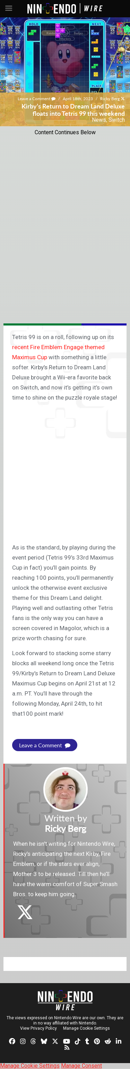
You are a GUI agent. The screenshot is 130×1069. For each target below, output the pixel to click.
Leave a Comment (36, 98)
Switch (117, 119)
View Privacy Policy (38, 1028)
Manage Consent (81, 1065)
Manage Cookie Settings (86, 1028)
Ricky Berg (110, 98)
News (99, 119)
